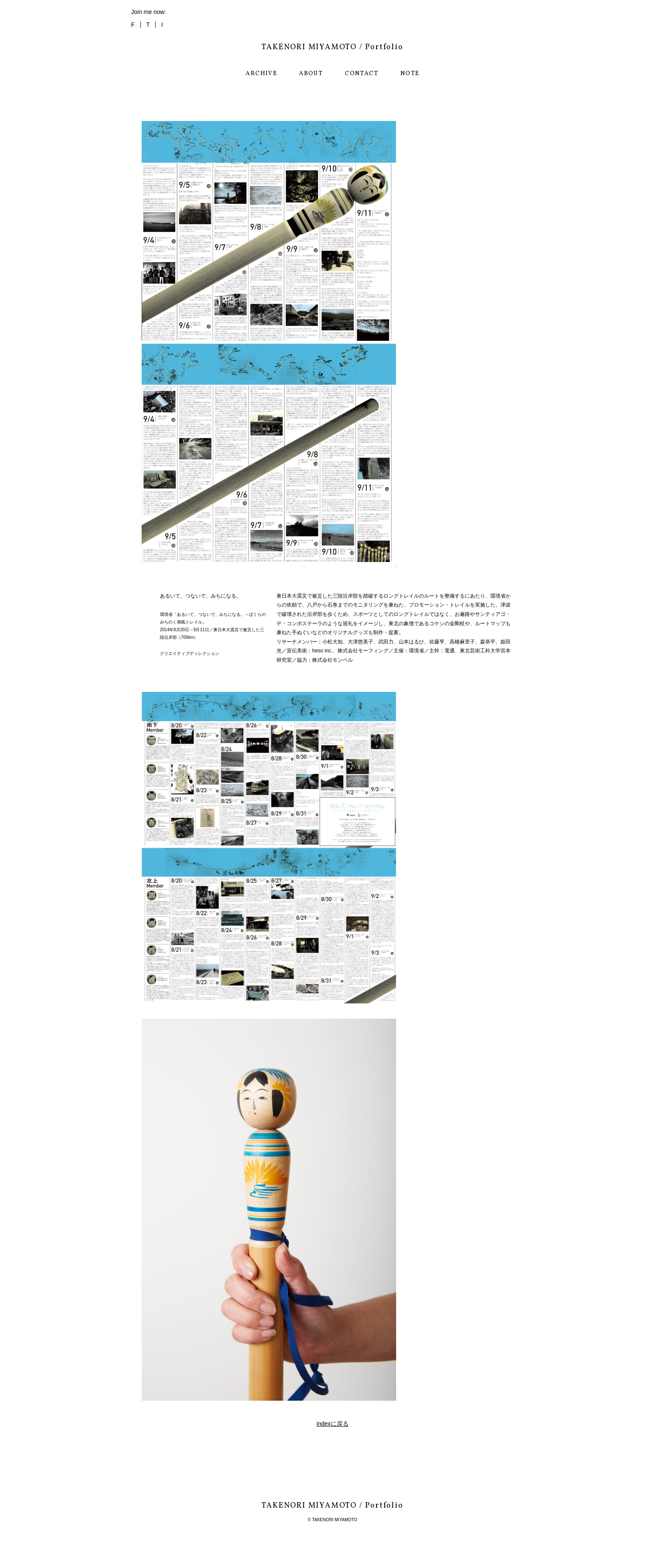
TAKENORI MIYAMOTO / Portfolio (332, 47)
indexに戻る (332, 1423)
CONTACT (361, 74)
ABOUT (311, 74)
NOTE (409, 74)
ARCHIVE (261, 74)
